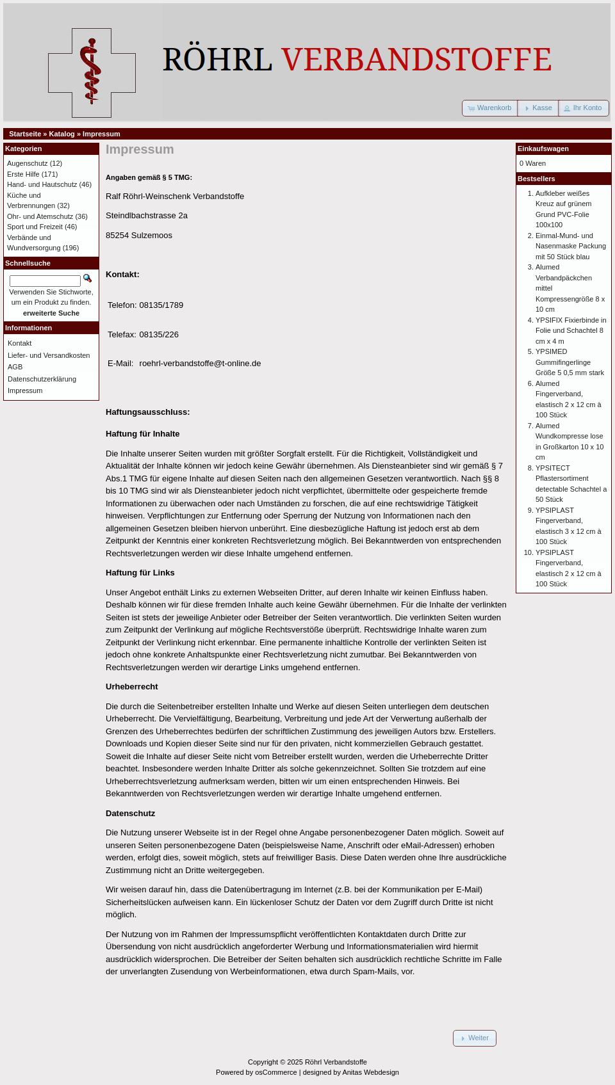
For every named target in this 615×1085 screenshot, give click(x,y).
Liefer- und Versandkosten (49, 355)
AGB (15, 367)
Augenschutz (27, 163)
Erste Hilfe (23, 174)
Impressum (101, 134)
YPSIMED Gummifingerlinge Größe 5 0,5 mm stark (570, 362)
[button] (490, 108)
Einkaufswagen (543, 148)
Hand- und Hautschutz (42, 184)
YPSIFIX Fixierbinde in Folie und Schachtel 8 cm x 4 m (571, 330)
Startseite (25, 134)
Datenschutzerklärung (42, 379)
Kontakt (19, 343)
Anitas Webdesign (370, 1072)
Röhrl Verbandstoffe (336, 1062)
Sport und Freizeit (35, 226)
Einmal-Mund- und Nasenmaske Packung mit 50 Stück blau (571, 246)
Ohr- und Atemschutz (40, 216)
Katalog (62, 134)
